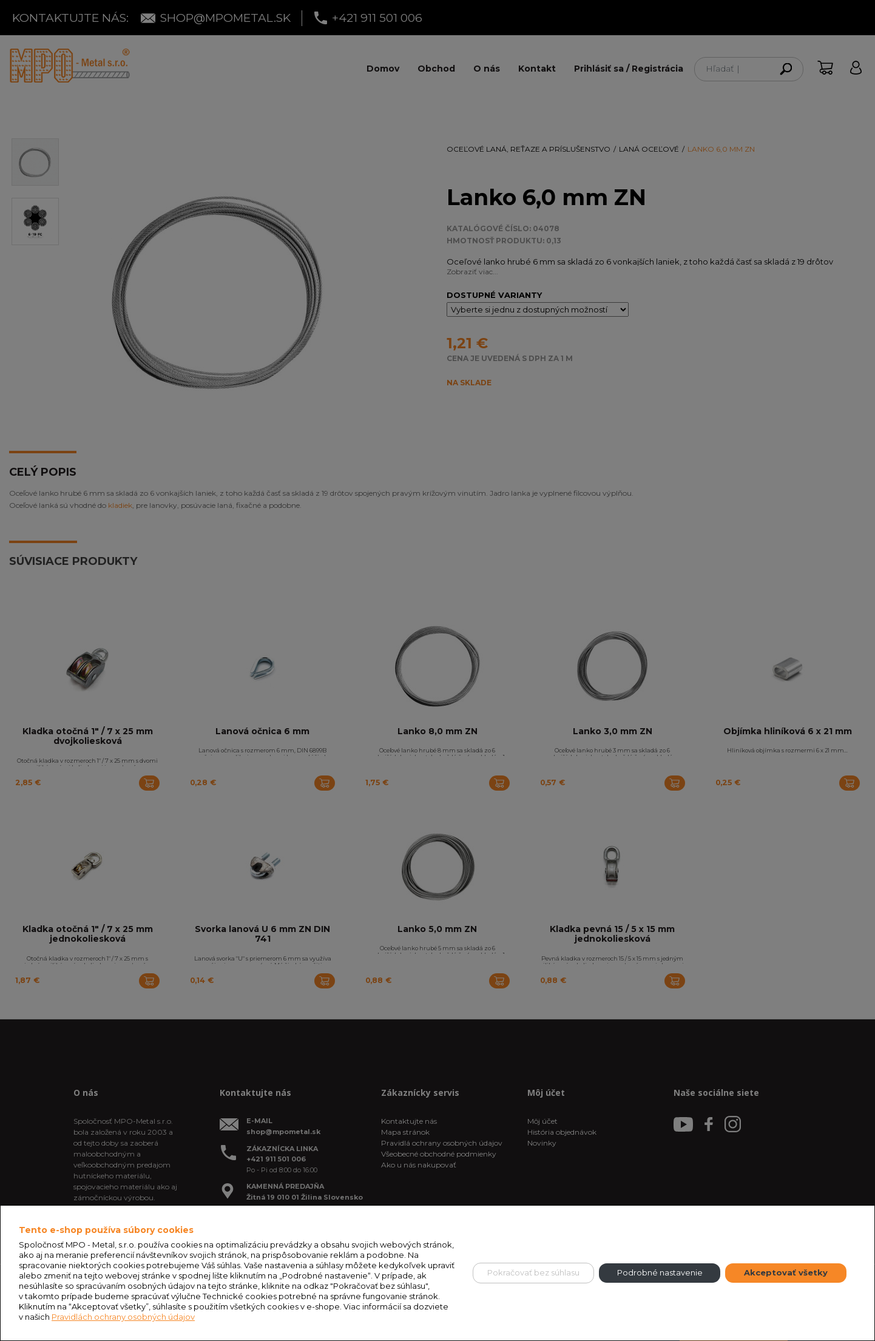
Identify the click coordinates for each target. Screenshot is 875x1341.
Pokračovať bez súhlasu (533, 1272)
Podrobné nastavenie (660, 1272)
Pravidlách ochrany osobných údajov (123, 1317)
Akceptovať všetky (786, 1272)
